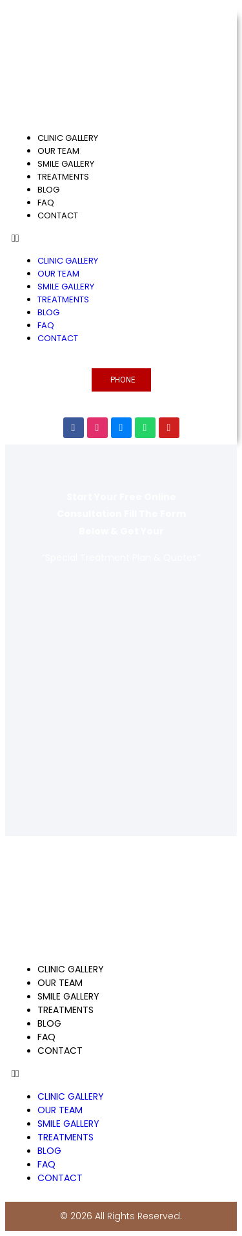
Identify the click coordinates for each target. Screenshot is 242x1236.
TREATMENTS (63, 177)
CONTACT (57, 215)
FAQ (45, 202)
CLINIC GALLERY (67, 138)
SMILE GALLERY (65, 164)
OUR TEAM (58, 151)
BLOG (48, 189)
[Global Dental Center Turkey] (121, 688)
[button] (121, 238)
